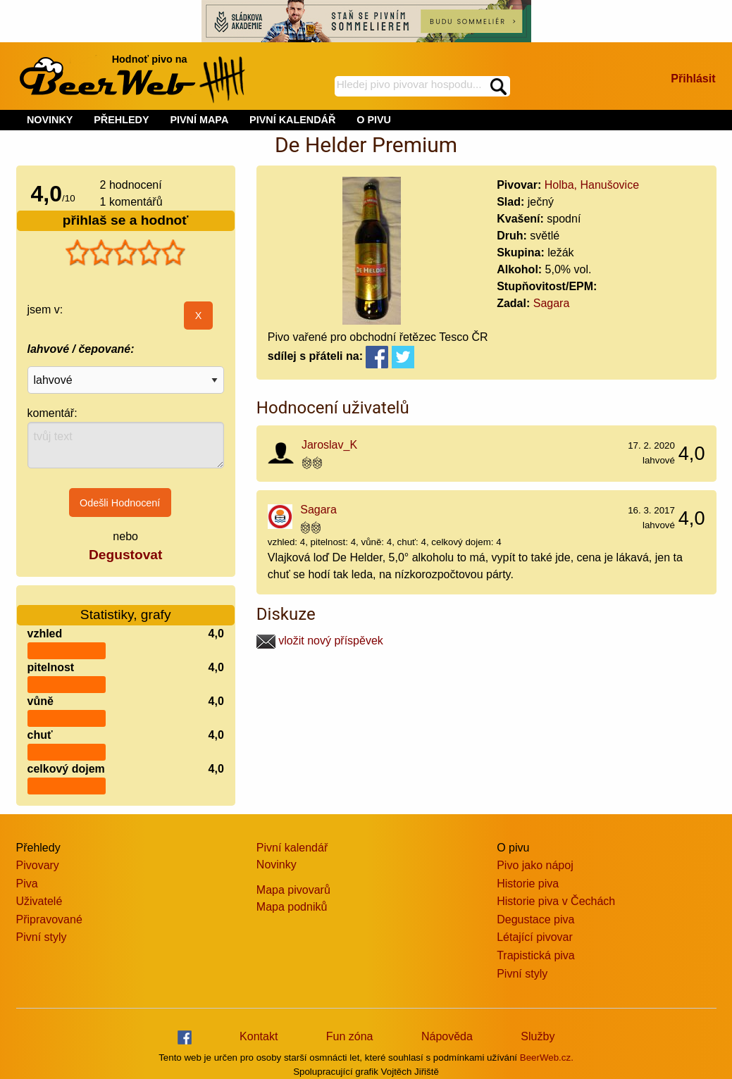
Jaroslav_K (329, 445)
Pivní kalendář (292, 848)
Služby (537, 1036)
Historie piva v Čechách (556, 901)
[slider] (125, 252)
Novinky (276, 865)
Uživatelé (39, 901)
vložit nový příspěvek (319, 641)
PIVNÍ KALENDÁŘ (292, 119)
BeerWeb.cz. (546, 1057)
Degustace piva (535, 919)
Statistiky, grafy (125, 606)
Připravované (49, 919)
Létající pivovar (535, 937)
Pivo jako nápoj (535, 865)
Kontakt (259, 1036)
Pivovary (37, 865)
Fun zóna (349, 1036)
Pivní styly (41, 937)
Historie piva (528, 884)
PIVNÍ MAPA (199, 119)
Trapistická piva (536, 955)
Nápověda (447, 1036)
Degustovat (125, 554)
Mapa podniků (292, 907)
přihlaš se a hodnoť (126, 220)
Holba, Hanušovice (592, 185)
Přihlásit (693, 79)
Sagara (551, 303)
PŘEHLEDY (121, 119)
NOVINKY (50, 119)
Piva (27, 884)
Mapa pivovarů (293, 890)
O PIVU (373, 119)
